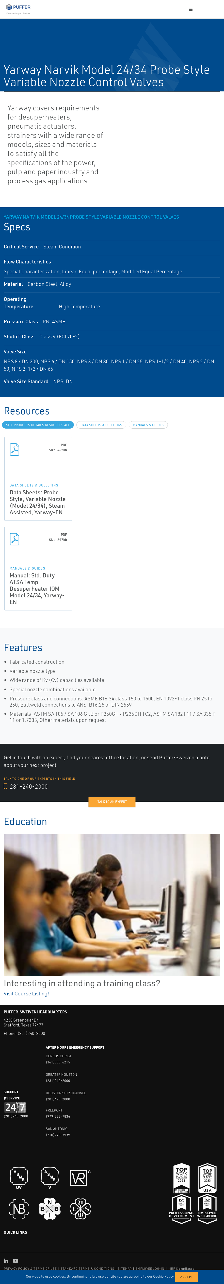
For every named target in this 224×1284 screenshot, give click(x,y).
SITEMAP (125, 1268)
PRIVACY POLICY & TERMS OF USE (30, 1268)
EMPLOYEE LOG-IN (150, 1268)
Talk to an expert (112, 802)
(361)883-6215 (58, 1062)
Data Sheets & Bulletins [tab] (101, 425)
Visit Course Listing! (26, 993)
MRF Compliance (181, 1268)
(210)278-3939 (58, 1135)
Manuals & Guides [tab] (148, 425)
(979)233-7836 (58, 1116)
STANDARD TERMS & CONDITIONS (87, 1268)
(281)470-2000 (58, 1099)
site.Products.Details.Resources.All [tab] (38, 425)
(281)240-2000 (31, 1033)
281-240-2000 (26, 786)
